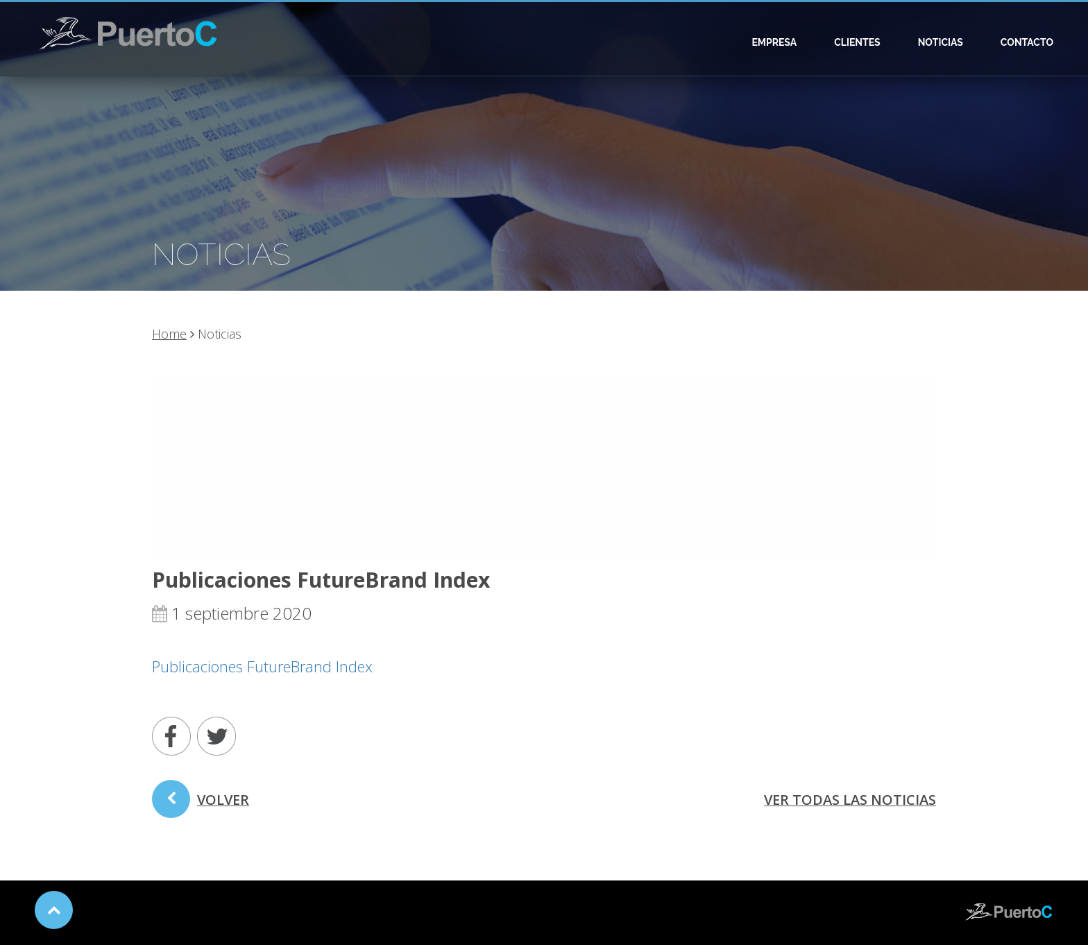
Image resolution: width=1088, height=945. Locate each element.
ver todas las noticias (850, 799)
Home (169, 333)
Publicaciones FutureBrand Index (262, 666)
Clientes (857, 42)
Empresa (774, 42)
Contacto (1027, 42)
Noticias (940, 42)
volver (200, 804)
